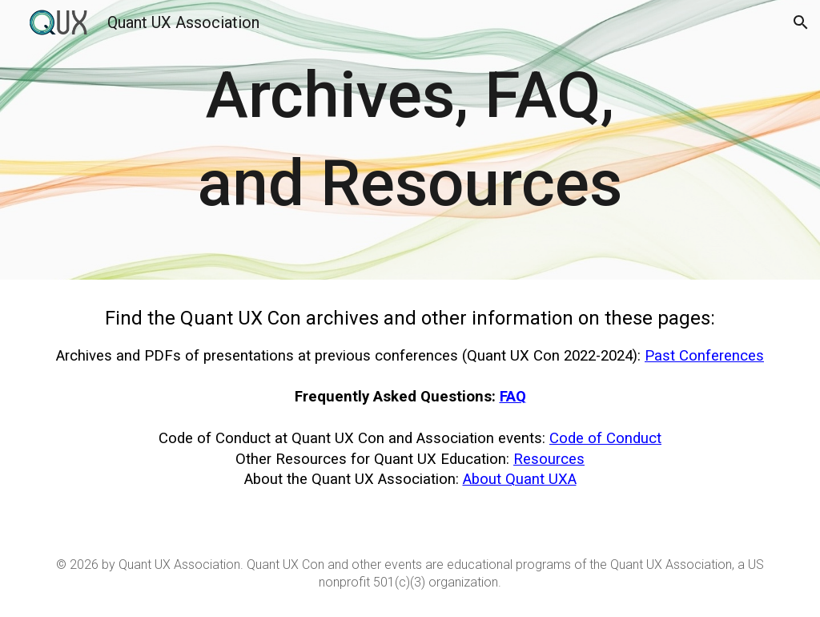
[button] (801, 22)
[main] (409, 140)
